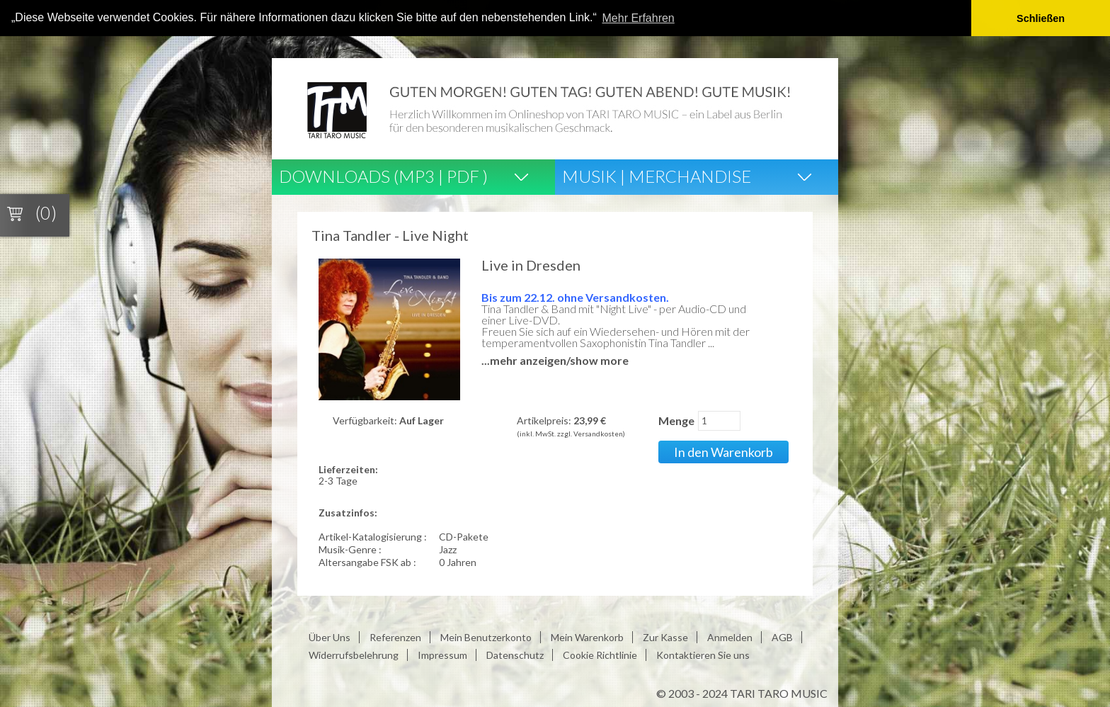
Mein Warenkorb (587, 636)
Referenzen (395, 636)
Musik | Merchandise (656, 175)
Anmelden (730, 636)
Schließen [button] (1041, 18)
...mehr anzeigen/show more (555, 359)
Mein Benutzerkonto (486, 636)
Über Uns (329, 636)
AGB (782, 636)
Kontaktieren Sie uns (703, 654)
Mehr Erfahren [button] (638, 18)
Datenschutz (515, 654)
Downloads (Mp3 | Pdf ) (383, 175)
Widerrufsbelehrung (354, 654)
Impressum (442, 654)
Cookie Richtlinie (600, 654)
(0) (46, 212)
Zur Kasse (665, 636)
